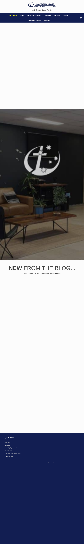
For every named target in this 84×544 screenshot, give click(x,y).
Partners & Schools (34, 20)
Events (65, 15)
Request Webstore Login (13, 453)
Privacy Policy (9, 456)
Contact (47, 20)
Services (57, 15)
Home (13, 15)
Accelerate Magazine (34, 15)
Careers (7, 445)
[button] (81, 18)
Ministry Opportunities (12, 448)
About (22, 15)
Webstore (48, 15)
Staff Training (9, 451)
